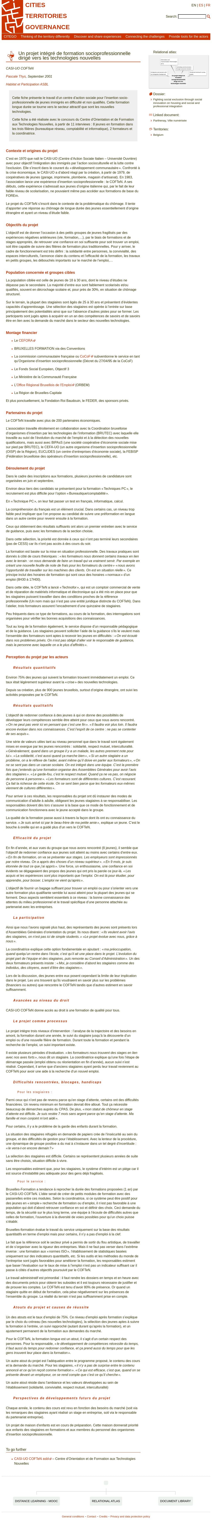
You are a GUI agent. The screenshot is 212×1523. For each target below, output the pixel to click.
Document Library (175, 1501)
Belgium (158, 134)
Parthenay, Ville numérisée (170, 120)
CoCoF (85, 356)
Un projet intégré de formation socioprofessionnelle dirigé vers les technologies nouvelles (178, 79)
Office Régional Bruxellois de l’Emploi (44, 385)
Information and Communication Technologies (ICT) (169, 61)
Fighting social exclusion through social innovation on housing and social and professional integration (177, 103)
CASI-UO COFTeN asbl (31, 1459)
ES (201, 5)
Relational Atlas (106, 1501)
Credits (103, 1516)
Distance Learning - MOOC (36, 1501)
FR (208, 5)
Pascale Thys (16, 76)
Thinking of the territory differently (45, 36)
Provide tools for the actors (188, 36)
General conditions (73, 1516)
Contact (91, 1516)
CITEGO (10, 36)
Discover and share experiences (98, 36)
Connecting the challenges (145, 36)
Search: (171, 16)
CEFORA (26, 340)
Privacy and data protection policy (130, 1516)
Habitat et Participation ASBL (27, 84)
